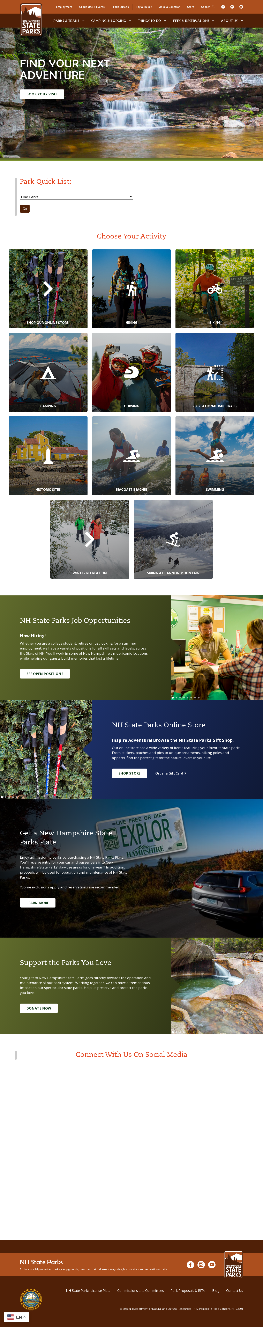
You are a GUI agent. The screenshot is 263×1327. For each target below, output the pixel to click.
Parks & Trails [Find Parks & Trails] (66, 20)
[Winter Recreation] (89, 539)
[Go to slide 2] (176, 697)
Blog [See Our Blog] (215, 1290)
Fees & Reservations (191, 20)
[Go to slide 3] (180, 697)
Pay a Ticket (144, 7)
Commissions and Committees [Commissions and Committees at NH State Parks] (140, 1290)
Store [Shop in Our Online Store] (190, 7)
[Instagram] (232, 7)
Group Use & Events (92, 7)
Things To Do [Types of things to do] (149, 20)
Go (25, 208)
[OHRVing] (131, 372)
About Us (229, 20)
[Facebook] (223, 7)
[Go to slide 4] (184, 697)
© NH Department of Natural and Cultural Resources (181, 1309)
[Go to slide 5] (187, 697)
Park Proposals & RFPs (188, 1290)
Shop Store (130, 773)
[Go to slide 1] (173, 698)
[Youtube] (241, 7)
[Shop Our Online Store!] (48, 288)
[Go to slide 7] (195, 697)
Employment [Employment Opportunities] (64, 7)
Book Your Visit (42, 94)
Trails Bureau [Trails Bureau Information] (120, 7)
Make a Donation (169, 7)
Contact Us (234, 1290)
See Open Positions (45, 674)
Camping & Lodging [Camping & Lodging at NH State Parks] (108, 20)
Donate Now (39, 1008)
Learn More (38, 903)
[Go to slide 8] (199, 697)
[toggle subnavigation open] (83, 20)
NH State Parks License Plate (88, 1290)
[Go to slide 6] (191, 697)
